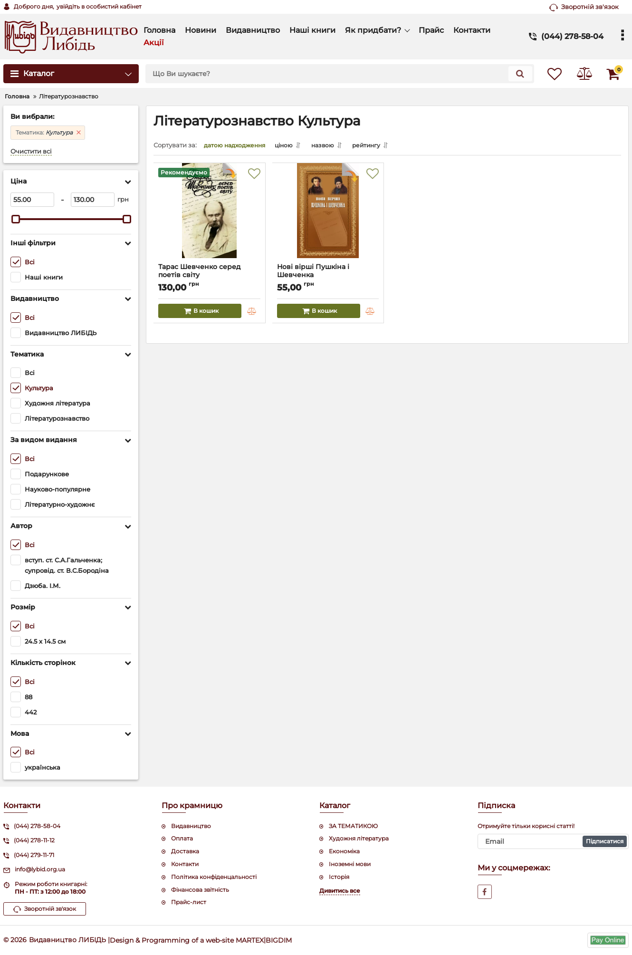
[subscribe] (553, 841)
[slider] (15, 219)
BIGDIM (279, 940)
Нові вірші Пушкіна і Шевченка (328, 277)
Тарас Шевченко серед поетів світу (209, 277)
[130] (93, 200)
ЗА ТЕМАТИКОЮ (353, 826)
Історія (339, 876)
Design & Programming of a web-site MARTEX (187, 940)
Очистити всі (31, 151)
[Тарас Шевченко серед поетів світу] (209, 217)
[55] (32, 200)
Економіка (344, 851)
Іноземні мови (350, 864)
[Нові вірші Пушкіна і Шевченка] (328, 217)
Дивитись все (339, 890)
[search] (333, 73)
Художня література (359, 838)
